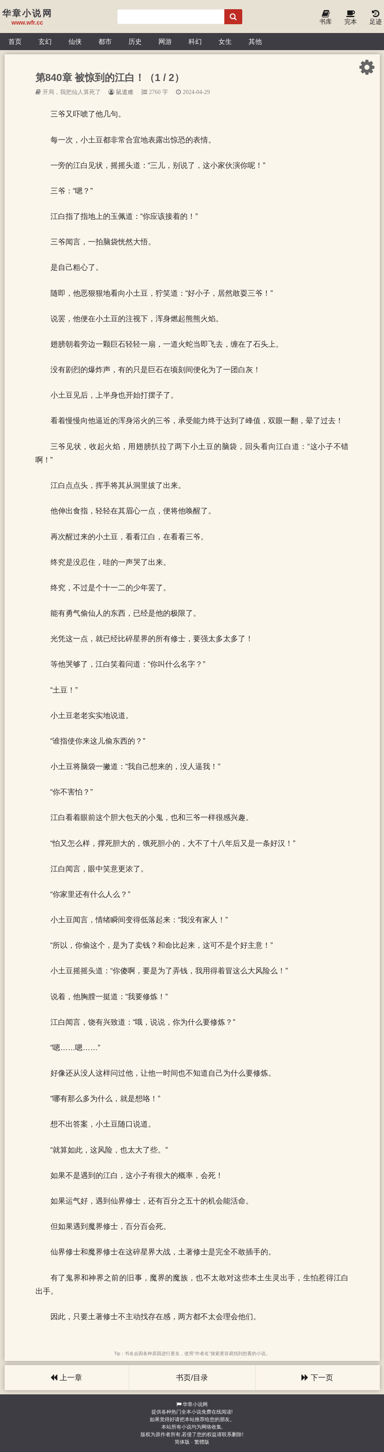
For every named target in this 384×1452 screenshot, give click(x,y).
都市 (105, 41)
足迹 (375, 17)
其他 (255, 41)
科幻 (195, 41)
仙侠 (75, 41)
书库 (325, 17)
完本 (350, 17)
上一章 (66, 1377)
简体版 (182, 1442)
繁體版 (201, 1442)
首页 (15, 41)
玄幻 (45, 41)
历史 (135, 41)
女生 (225, 41)
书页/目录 (192, 1377)
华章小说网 (195, 1404)
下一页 (317, 1377)
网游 (165, 41)
